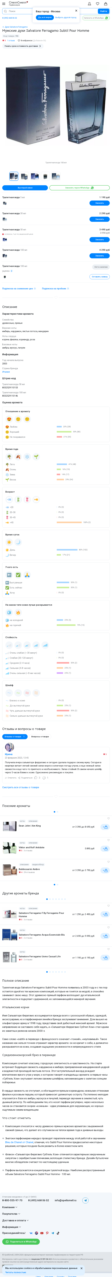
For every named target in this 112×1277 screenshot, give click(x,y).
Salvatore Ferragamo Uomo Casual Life (40, 956)
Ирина (8, 754)
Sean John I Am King (30, 825)
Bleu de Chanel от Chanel (19, 1142)
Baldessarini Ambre (29, 869)
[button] (54, 812)
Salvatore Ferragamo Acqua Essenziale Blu (42, 934)
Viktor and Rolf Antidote (31, 847)
